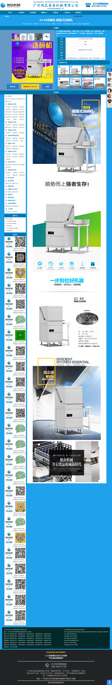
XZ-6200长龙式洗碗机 (87, 87)
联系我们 (78, 12)
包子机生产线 (8, 99)
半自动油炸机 (15, 140)
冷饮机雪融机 (22, 164)
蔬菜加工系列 (11, 143)
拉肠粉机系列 (22, 124)
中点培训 (8, 211)
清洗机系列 (8, 148)
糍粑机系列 (21, 114)
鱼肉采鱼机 (8, 172)
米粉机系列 (8, 124)
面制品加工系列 (12, 104)
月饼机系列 (21, 106)
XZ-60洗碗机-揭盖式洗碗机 (64, 75)
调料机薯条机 (15, 148)
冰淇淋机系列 (8, 164)
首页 (73, 24)
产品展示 (21, 12)
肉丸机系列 (8, 154)
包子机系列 (8, 106)
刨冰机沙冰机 (15, 164)
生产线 (9, 96)
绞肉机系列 (15, 154)
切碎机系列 (21, 146)
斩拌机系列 (21, 156)
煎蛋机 (21, 140)
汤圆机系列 (15, 109)
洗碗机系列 (86, 24)
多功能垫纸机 (8, 117)
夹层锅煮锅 (15, 138)
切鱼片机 (22, 172)
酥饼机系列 (8, 109)
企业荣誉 (33, 12)
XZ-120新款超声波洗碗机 (76, 87)
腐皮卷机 (8, 159)
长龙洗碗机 (75, 75)
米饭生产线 (21, 127)
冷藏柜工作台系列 (12, 189)
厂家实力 (55, 12)
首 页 (10, 12)
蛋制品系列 (11, 186)
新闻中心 (44, 12)
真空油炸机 (8, 138)
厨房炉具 (10, 194)
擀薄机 (8, 119)
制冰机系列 (8, 167)
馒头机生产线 (15, 99)
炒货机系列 (8, 140)
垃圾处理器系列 (12, 203)
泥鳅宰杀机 (15, 175)
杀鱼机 (8, 175)
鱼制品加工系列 (12, 170)
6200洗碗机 (100, 87)
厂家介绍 (67, 12)
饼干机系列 (15, 114)
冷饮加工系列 (11, 162)
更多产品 (22, 119)
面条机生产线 (8, 101)
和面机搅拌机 (8, 112)
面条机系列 (21, 117)
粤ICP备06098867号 (56, 683)
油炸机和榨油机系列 (13, 135)
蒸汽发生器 (15, 127)
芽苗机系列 (21, 132)
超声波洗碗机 (63, 87)
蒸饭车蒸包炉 (8, 114)
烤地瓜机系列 (11, 200)
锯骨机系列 (15, 156)
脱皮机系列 (15, 146)
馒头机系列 (15, 106)
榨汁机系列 (11, 180)
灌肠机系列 (21, 154)
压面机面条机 (15, 112)
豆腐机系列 (15, 132)
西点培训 (15, 211)
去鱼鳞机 (15, 172)
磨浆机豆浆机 (8, 127)
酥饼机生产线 (22, 99)
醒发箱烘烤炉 (22, 112)
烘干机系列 (11, 177)
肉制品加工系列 (12, 151)
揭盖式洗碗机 (87, 75)
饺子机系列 (21, 109)
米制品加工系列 (12, 122)
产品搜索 (109, 106)
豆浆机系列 (8, 132)
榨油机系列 (21, 138)
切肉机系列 (8, 156)
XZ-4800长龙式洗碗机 (99, 75)
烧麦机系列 (15, 117)
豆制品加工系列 (12, 130)
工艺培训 (10, 209)
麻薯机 (15, 119)
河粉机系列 (15, 124)
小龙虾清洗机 (22, 175)
